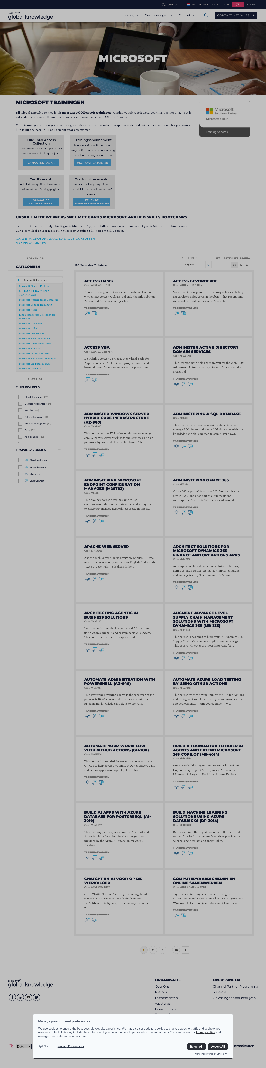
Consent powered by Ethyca (211, 1054)
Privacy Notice (205, 1032)
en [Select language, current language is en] (44, 1046)
